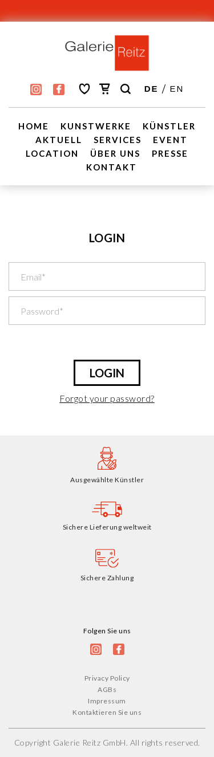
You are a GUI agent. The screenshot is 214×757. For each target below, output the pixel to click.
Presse (170, 153)
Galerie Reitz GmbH (89, 742)
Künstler (169, 126)
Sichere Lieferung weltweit (107, 527)
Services (118, 140)
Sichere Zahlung (107, 577)
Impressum (107, 701)
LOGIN (107, 373)
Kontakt (111, 167)
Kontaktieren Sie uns (107, 712)
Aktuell (58, 140)
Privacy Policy (107, 678)
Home (33, 126)
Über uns (115, 153)
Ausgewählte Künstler (107, 479)
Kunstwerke (95, 126)
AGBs (107, 689)
